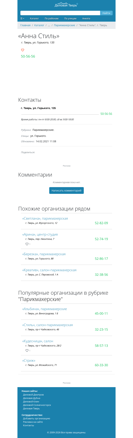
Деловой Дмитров (33, 394)
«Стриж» (28, 360)
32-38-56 (101, 274)
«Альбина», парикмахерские (44, 308)
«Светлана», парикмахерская (45, 218)
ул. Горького (38, 136)
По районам (52, 18)
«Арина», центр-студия (40, 234)
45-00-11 (101, 313)
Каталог (34, 18)
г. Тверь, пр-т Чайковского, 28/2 (43, 345)
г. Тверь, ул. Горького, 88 (39, 258)
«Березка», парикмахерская (44, 253)
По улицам (70, 18)
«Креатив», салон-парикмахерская (49, 269)
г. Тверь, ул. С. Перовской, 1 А (41, 274)
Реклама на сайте (33, 421)
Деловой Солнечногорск (37, 405)
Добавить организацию (36, 418)
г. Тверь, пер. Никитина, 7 (39, 239)
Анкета (86, 18)
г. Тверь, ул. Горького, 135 (37, 42)
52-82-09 (101, 223)
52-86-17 (101, 258)
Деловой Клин (31, 401)
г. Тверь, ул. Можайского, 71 (41, 365)
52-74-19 (101, 239)
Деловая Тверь (31, 408)
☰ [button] (21, 18)
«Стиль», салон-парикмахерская (47, 324)
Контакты (28, 425)
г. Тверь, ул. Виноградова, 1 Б (41, 313)
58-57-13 (101, 345)
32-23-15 (101, 329)
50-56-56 (28, 56)
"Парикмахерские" (40, 298)
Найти (106, 13)
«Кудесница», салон (37, 340)
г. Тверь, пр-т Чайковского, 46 (42, 329)
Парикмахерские (43, 130)
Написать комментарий (66, 190)
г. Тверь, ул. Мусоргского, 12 (41, 223)
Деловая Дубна (31, 398)
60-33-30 (101, 365)
